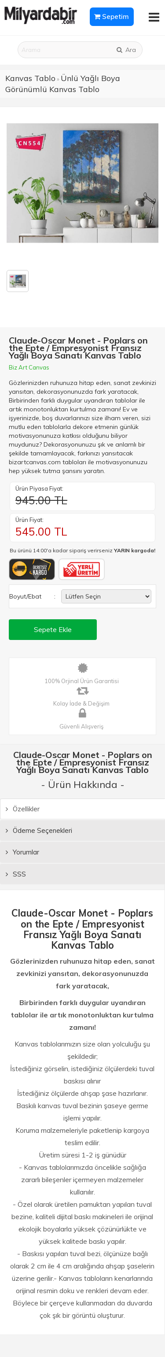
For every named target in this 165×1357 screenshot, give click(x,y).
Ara (126, 50)
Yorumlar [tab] (22, 852)
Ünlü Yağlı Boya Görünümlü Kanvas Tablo (62, 84)
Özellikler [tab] (23, 809)
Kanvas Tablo (30, 78)
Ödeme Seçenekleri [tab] (39, 830)
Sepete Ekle (53, 629)
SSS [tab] (16, 874)
